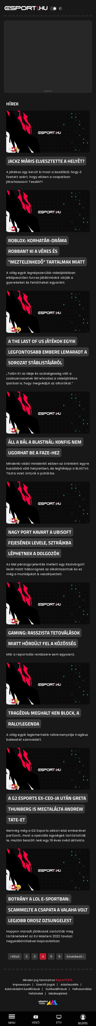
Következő (75, 956)
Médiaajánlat (58, 993)
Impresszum (21, 984)
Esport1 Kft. (64, 980)
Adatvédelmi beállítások (22, 989)
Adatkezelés (70, 984)
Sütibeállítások (56, 989)
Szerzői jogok (45, 984)
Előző (14, 956)
